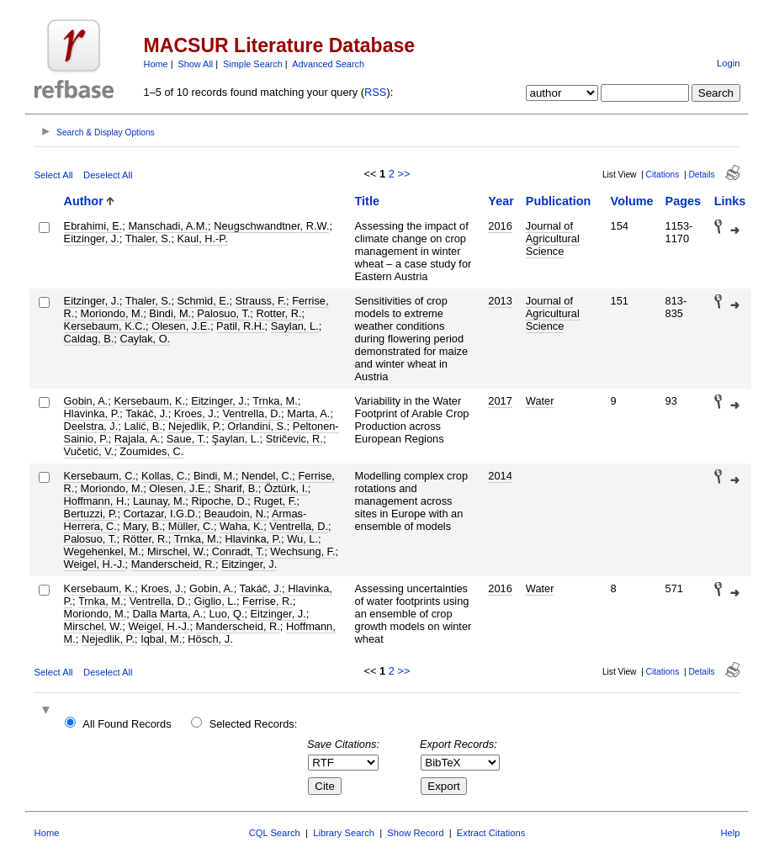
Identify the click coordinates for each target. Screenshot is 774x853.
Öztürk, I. (286, 488)
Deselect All (107, 175)
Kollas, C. (164, 475)
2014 (500, 475)
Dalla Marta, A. (167, 613)
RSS (375, 92)
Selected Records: (253, 724)
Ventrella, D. (251, 413)
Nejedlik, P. (194, 426)
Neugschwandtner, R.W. (271, 226)
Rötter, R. (145, 538)
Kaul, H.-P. (203, 238)
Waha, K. (241, 526)
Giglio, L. (215, 601)
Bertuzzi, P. (91, 513)
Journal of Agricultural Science (553, 238)
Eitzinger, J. (91, 238)
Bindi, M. (170, 313)
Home (156, 64)
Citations (663, 174)
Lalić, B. (143, 426)
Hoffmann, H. (95, 501)
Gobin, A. (86, 401)
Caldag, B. (89, 338)
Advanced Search (328, 64)
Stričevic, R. (294, 438)
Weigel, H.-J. (94, 564)
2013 (500, 300)
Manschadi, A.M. (168, 226)
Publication (558, 201)
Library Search (343, 833)
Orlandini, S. (256, 426)
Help (730, 833)
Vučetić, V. (89, 451)
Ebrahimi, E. (93, 226)
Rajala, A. (137, 438)
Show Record (415, 833)
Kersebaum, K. (149, 401)
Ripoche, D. (219, 501)
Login (728, 63)
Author (83, 201)
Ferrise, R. (267, 601)
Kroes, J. (195, 413)
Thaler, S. (148, 238)
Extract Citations (491, 833)
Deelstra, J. (91, 426)
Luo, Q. (226, 613)
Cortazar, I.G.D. (161, 513)
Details (701, 174)
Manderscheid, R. (173, 564)
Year (500, 201)
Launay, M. (159, 501)
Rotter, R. (278, 313)
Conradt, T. (238, 551)
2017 (500, 401)
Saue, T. (186, 438)
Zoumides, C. (151, 451)
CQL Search (274, 833)
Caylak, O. (144, 338)
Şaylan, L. (236, 438)
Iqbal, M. (161, 639)
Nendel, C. (266, 475)
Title (367, 201)
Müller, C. (191, 526)
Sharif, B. (236, 488)
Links (730, 201)
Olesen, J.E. (180, 326)
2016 (500, 226)
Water (540, 401)
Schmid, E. (204, 300)
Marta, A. (308, 413)
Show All (196, 64)
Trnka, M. (275, 401)
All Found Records (126, 724)
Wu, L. (302, 538)
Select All (53, 175)
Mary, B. (142, 526)
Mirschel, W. (176, 551)
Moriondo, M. (112, 313)
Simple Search (253, 64)
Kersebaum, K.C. (105, 326)
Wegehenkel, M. (102, 551)
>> (403, 173)
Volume (632, 201)
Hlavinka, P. (92, 413)
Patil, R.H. (240, 326)
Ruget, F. (274, 501)
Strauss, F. (261, 300)
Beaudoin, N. (235, 513)
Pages (683, 201)
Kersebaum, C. (99, 475)
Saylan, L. (295, 326)
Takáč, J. (146, 413)
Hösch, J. (210, 639)
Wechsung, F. (302, 551)
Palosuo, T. (223, 313)
